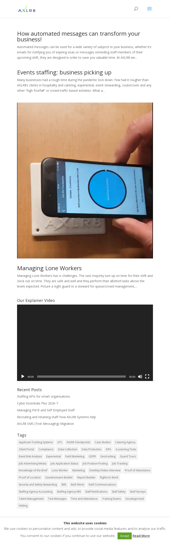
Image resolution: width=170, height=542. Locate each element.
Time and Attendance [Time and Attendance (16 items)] (84, 499)
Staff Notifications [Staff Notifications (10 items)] (96, 491)
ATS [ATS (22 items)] (59, 442)
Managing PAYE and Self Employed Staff (46, 410)
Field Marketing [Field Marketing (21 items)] (74, 456)
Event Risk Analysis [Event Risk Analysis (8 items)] (30, 456)
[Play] (23, 376)
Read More (141, 535)
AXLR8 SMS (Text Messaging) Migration (45, 424)
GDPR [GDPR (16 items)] (92, 456)
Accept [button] (124, 536)
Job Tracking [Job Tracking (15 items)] (120, 463)
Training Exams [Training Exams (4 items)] (111, 499)
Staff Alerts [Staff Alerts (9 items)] (77, 484)
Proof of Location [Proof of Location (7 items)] (30, 477)
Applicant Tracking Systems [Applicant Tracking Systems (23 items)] (36, 442)
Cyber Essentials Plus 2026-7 (37, 403)
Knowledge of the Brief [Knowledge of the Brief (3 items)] (33, 470)
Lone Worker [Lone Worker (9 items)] (60, 470)
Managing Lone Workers (49, 268)
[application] (85, 343)
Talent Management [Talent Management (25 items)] (31, 499)
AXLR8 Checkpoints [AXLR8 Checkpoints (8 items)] (78, 442)
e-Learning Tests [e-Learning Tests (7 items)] (126, 449)
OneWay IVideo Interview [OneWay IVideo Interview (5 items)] (104, 470)
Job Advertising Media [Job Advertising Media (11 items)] (32, 463)
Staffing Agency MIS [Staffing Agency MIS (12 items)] (69, 491)
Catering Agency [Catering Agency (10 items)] (125, 442)
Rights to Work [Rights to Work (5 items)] (109, 477)
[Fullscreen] (147, 376)
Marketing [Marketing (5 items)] (78, 470)
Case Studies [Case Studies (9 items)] (103, 442)
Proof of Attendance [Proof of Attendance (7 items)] (137, 470)
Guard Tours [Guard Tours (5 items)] (128, 456)
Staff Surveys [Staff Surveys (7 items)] (138, 491)
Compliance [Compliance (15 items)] (46, 449)
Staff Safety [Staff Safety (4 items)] (119, 491)
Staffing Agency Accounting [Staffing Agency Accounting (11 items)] (35, 491)
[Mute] (140, 376)
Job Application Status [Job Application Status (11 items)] (64, 463)
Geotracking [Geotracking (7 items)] (108, 456)
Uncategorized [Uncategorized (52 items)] (134, 499)
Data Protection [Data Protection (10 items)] (91, 449)
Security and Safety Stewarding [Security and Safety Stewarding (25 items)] (38, 484)
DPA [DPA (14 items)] (108, 449)
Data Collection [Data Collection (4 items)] (67, 449)
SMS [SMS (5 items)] (63, 484)
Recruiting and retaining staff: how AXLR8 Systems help (56, 417)
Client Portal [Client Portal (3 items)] (26, 449)
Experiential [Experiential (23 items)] (53, 456)
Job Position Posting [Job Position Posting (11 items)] (95, 463)
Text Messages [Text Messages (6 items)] (57, 499)
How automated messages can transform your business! (78, 36)
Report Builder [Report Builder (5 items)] (86, 477)
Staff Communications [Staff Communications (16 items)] (102, 484)
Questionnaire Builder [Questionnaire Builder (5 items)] (59, 477)
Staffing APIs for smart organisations (43, 396)
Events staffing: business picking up (64, 72)
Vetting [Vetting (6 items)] (23, 505)
